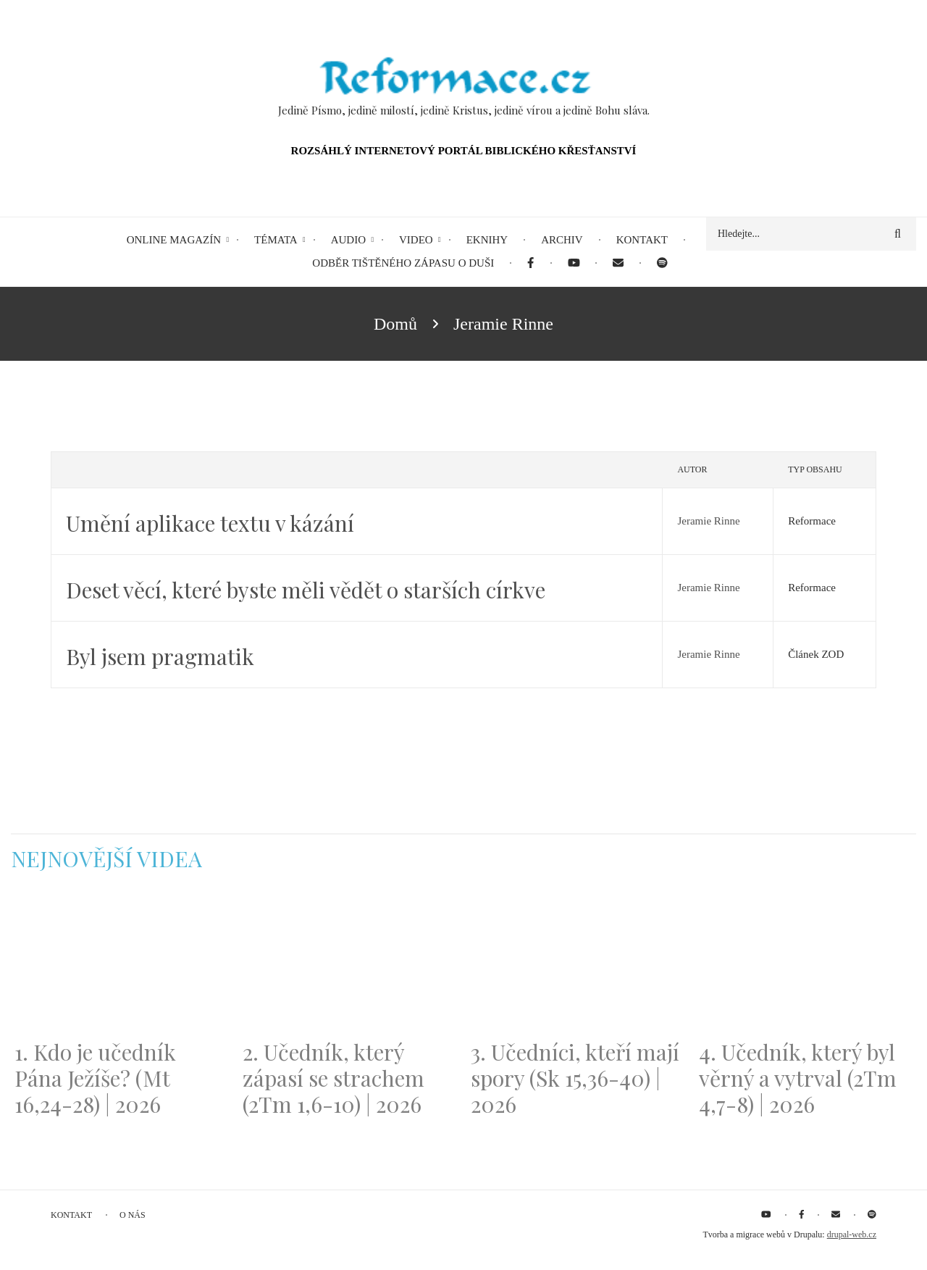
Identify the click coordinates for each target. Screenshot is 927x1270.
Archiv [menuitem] (562, 240)
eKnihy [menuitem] (487, 240)
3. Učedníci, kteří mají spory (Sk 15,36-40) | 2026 (575, 1078)
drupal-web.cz (851, 1234)
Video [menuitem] (416, 240)
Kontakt (71, 1215)
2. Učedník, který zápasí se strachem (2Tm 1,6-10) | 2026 (333, 1078)
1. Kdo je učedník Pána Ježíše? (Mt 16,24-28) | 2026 (95, 1078)
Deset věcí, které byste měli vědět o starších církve (305, 590)
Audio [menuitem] (348, 240)
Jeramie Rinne (708, 521)
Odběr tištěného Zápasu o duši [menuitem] (403, 263)
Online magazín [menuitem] (174, 240)
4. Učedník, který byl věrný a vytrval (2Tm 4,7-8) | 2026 (798, 1078)
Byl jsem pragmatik (160, 656)
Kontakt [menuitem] (642, 240)
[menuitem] (530, 263)
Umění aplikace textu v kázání (210, 523)
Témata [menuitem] (276, 240)
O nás (132, 1215)
